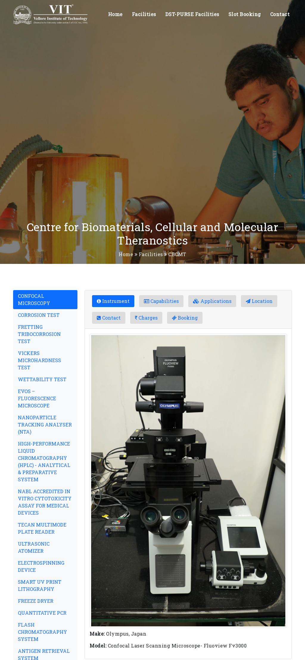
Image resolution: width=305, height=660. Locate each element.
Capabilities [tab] (161, 301)
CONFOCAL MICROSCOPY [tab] (34, 299)
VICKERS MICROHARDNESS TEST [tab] (39, 360)
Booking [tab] (185, 318)
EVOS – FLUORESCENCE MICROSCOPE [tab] (37, 398)
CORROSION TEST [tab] (39, 315)
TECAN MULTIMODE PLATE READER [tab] (42, 528)
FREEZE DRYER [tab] (35, 601)
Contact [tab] (109, 318)
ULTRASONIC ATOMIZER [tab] (33, 547)
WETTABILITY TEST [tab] (42, 379)
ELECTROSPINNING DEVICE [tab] (41, 566)
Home (115, 14)
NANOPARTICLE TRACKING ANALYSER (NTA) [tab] (45, 424)
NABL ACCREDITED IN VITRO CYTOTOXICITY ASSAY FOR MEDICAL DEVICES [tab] (44, 502)
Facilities (144, 14)
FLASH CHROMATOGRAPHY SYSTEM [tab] (42, 632)
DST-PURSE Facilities (192, 14)
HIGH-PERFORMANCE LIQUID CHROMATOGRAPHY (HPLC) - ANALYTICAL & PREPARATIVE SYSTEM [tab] (44, 461)
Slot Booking (244, 14)
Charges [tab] (146, 318)
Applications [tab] (212, 301)
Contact (280, 14)
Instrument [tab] (113, 301)
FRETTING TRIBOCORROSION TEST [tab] (39, 334)
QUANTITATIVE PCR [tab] (42, 613)
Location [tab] (259, 301)
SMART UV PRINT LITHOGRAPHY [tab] (39, 585)
